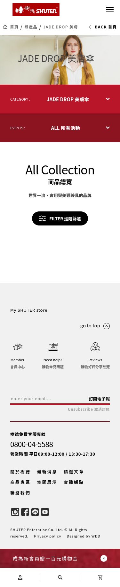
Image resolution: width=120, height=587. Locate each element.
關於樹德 (20, 472)
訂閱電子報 (99, 399)
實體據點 (74, 482)
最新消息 (47, 472)
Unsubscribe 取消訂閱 (89, 409)
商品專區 (20, 482)
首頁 (14, 27)
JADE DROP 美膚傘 (62, 27)
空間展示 (47, 482)
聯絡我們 (20, 493)
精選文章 (74, 472)
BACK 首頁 (102, 27)
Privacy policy (47, 535)
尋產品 (30, 27)
